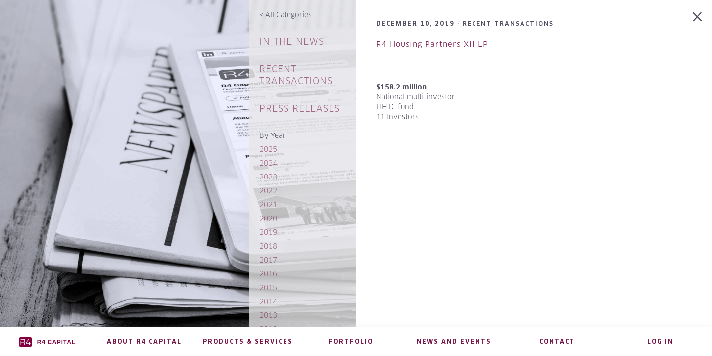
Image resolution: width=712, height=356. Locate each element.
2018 (268, 246)
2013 (268, 315)
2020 (268, 218)
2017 (268, 260)
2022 (268, 190)
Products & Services (248, 341)
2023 (268, 177)
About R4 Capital (144, 341)
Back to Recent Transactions (697, 17)
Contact (557, 341)
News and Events (454, 341)
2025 (268, 149)
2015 (268, 287)
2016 (268, 273)
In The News (291, 41)
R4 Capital (46, 341)
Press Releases (299, 108)
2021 (268, 204)
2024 (268, 163)
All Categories (285, 14)
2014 (268, 301)
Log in (660, 341)
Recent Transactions (295, 75)
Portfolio (351, 341)
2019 (268, 232)
